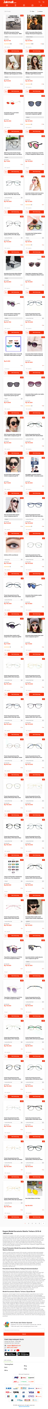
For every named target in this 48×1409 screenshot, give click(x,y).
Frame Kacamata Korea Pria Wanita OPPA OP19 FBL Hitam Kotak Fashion (12, 234)
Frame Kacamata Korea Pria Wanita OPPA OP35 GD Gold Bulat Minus (34, 1038)
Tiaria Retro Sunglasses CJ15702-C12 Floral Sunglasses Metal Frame (13, 957)
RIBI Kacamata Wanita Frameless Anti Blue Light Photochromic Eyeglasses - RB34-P (34, 73)
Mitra (6, 1370)
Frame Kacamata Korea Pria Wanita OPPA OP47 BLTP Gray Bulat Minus (33, 716)
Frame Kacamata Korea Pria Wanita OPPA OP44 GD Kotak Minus (33, 676)
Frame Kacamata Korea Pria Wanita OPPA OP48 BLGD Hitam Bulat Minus (12, 1078)
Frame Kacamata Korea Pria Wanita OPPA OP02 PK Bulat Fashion (11, 917)
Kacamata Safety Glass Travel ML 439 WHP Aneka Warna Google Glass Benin (13, 354)
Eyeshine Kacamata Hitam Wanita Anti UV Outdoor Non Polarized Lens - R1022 (13, 274)
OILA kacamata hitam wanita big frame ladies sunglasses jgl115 (12, 435)
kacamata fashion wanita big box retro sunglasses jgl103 (34, 957)
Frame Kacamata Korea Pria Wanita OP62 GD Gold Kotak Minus (33, 797)
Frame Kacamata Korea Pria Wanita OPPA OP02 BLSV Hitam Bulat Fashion (12, 596)
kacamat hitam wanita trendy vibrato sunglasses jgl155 (11, 475)
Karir (5, 1367)
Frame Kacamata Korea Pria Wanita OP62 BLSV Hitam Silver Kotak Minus (33, 555)
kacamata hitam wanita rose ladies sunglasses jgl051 (34, 394)
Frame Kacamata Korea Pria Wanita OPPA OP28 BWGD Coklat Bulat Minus (13, 756)
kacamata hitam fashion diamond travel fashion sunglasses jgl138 (34, 354)
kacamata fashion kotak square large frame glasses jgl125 (12, 394)
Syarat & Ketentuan (24, 1406)
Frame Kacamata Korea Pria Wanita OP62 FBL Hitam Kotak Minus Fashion (12, 193)
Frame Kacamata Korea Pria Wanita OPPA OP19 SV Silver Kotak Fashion (11, 1118)
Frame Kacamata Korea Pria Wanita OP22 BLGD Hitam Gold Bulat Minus (33, 756)
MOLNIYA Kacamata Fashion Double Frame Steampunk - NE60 (13, 33)
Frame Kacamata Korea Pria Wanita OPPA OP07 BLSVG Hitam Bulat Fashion (34, 435)
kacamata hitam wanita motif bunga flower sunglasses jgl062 (12, 636)
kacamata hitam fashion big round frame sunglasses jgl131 (34, 636)
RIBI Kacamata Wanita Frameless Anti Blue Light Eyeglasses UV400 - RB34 (13, 73)
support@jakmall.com (14, 1345)
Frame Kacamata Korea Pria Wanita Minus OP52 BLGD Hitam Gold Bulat (12, 837)
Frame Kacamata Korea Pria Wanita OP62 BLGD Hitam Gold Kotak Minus (12, 797)
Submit (24, 1334)
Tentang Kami (8, 1364)
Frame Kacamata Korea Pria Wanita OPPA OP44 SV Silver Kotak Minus (11, 676)
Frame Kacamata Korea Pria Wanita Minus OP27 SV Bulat (11, 1038)
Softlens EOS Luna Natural (11, 555)
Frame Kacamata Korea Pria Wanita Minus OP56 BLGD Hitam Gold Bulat (33, 1158)
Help (25, 1369)
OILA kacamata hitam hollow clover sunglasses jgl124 (11, 515)
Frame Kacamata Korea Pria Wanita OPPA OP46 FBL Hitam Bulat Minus (12, 716)
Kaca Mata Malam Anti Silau (32, 1198)
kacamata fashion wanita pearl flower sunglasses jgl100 (12, 314)
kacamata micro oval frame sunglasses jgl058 (11, 113)
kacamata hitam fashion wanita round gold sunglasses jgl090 (33, 113)
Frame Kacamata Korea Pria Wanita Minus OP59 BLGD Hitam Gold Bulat (33, 1078)
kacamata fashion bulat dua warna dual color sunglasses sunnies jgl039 (34, 193)
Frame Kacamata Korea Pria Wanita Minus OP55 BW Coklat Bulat (33, 1118)
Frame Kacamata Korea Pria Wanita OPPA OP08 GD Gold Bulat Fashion (13, 1158)
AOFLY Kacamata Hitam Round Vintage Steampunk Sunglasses (33, 33)
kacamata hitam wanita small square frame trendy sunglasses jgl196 (34, 917)
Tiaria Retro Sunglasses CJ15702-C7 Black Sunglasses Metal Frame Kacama (34, 153)
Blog (25, 1366)
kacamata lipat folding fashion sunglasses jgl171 (33, 234)
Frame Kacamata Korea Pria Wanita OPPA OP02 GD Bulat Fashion (33, 998)
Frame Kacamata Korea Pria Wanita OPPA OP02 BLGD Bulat (33, 877)
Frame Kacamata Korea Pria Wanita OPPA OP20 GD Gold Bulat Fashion (13, 1199)
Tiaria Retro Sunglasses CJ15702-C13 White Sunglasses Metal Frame (13, 998)
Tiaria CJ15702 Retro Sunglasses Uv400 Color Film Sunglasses (13, 877)
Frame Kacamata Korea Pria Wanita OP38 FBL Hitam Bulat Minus (33, 837)
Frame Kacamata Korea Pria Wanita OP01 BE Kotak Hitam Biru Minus (34, 515)
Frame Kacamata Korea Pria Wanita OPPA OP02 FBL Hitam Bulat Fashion (33, 314)
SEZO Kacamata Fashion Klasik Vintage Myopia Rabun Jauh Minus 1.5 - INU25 (13, 153)
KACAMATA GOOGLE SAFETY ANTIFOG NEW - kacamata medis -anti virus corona (34, 475)
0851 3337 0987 (12, 1347)
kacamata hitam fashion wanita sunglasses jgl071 (33, 596)
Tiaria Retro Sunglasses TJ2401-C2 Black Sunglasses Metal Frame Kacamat (34, 274)
